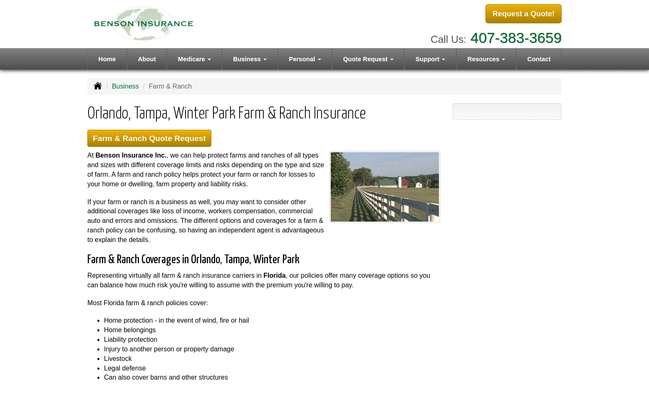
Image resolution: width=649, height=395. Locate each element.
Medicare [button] (194, 58)
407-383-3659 (516, 38)
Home (107, 58)
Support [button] (431, 58)
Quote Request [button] (368, 58)
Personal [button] (305, 58)
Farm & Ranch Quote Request (149, 138)
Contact (539, 58)
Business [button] (250, 58)
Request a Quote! (524, 14)
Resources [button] (486, 58)
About (147, 58)
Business (125, 86)
